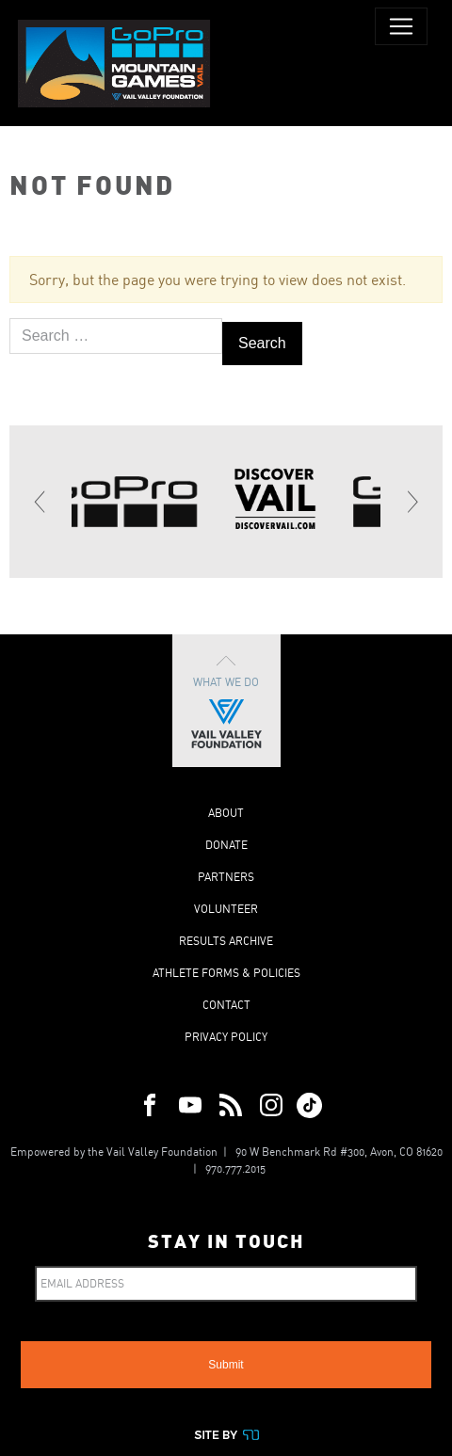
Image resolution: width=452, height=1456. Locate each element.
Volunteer (226, 909)
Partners (226, 877)
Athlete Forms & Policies (226, 973)
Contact (226, 1005)
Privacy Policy (226, 1037)
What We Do (226, 700)
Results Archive (226, 941)
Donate (226, 845)
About (226, 813)
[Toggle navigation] (401, 26)
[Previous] (40, 501)
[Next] (411, 501)
